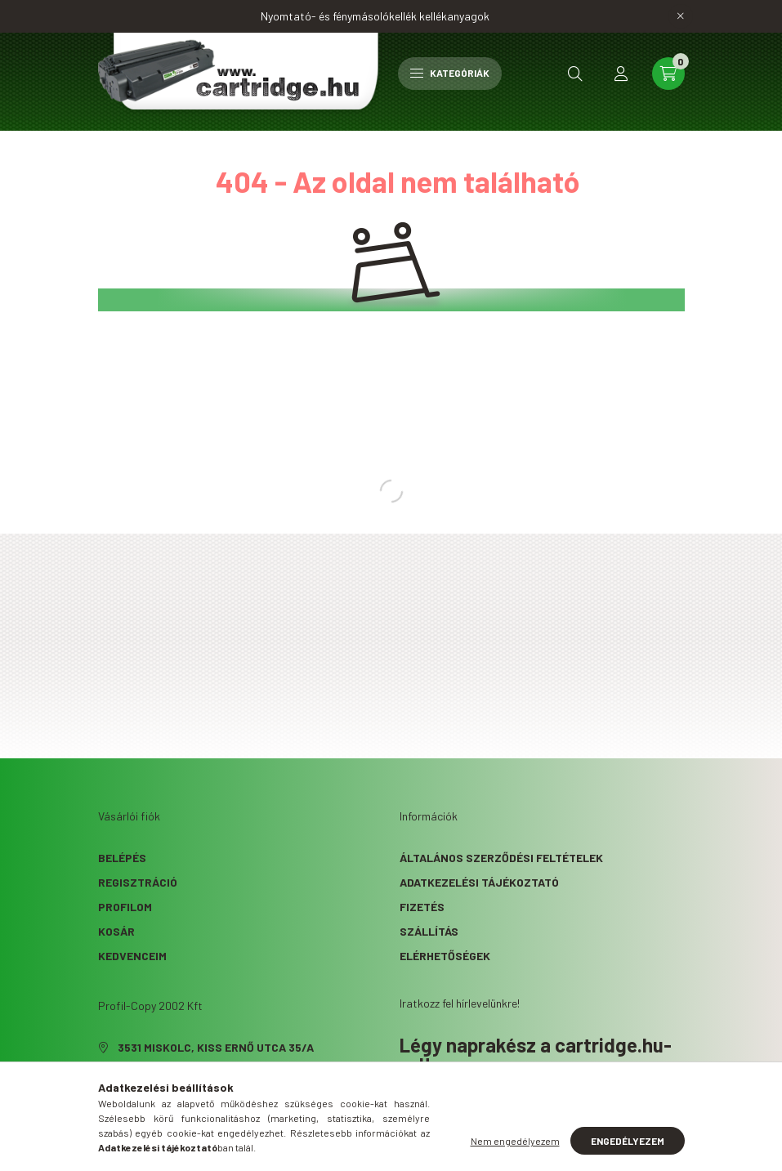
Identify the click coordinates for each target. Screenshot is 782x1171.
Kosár (116, 931)
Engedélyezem (627, 1140)
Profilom (125, 907)
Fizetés (422, 907)
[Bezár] (680, 16)
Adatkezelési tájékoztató (479, 882)
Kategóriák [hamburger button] (449, 72)
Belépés (122, 858)
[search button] (575, 73)
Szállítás (429, 931)
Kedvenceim (132, 956)
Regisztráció (137, 882)
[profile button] (621, 73)
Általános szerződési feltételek (501, 858)
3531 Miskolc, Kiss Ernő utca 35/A (216, 1047)
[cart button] (668, 73)
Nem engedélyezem (515, 1140)
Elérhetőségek (445, 956)
